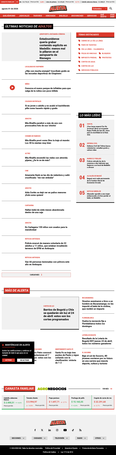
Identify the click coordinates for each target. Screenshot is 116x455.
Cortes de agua (88, 62)
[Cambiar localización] (99, 8)
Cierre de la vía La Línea (92, 41)
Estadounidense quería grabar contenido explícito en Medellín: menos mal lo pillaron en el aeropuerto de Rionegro (53, 48)
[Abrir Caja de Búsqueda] (111, 8)
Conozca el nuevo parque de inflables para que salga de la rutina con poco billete (48, 89)
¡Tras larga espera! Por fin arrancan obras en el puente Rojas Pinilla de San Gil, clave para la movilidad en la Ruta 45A (98, 131)
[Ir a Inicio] (58, 8)
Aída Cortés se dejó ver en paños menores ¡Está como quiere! (45, 193)
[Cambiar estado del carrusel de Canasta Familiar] (17, 2)
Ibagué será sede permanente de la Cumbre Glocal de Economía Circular (98, 181)
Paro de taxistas (88, 45)
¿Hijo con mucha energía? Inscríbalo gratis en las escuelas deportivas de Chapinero (47, 72)
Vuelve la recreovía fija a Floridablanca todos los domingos (94, 386)
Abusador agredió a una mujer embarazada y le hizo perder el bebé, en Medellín (98, 196)
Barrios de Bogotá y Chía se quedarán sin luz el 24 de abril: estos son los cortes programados (59, 377)
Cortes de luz (87, 66)
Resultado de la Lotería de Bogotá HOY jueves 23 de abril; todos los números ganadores (97, 404)
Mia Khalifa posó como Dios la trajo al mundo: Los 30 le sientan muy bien (47, 141)
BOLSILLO (63, 16)
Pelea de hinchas (89, 53)
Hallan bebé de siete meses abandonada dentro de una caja (44, 211)
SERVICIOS (92, 16)
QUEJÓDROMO (9, 16)
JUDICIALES (24, 16)
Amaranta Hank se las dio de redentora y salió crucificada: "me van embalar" (47, 176)
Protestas (106, 58)
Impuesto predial (89, 58)
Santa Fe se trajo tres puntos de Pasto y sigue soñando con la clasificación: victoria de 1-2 (67, 420)
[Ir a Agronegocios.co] (52, 452)
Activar (8, 360)
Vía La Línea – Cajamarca (92, 49)
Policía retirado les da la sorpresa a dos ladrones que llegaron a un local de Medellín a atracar (98, 164)
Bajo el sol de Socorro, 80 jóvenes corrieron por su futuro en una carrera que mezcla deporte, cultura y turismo (97, 423)
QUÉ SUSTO (103, 16)
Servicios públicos (89, 70)
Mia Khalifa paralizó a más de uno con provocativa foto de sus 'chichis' (43, 124)
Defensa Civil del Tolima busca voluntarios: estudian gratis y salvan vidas (98, 148)
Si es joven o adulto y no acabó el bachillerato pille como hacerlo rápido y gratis (47, 107)
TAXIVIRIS (37, 16)
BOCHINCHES (77, 16)
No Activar (24, 360)
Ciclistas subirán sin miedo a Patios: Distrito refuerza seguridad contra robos (13, 419)
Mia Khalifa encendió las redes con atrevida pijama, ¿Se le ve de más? (46, 159)
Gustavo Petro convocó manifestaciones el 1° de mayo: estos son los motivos (40, 419)
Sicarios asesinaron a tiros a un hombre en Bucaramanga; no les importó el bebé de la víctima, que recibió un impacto (98, 368)
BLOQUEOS (106, 53)
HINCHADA (50, 16)
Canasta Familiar (7, 2)
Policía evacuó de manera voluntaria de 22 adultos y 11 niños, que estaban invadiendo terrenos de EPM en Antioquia (46, 246)
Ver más (107, 452)
